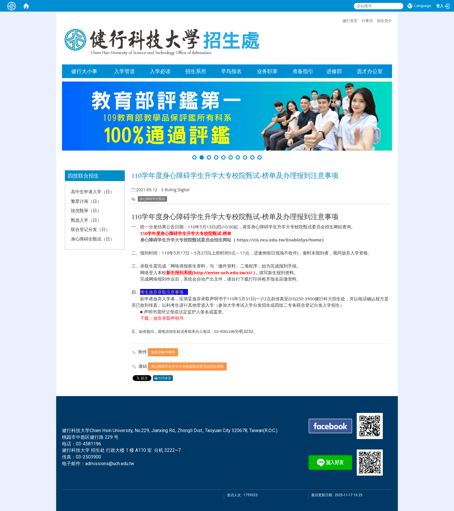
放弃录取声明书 (163, 352)
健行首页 (350, 20)
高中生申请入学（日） (92, 191)
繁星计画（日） (86, 201)
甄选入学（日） (86, 220)
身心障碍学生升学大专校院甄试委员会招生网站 (185, 240)
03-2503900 (88, 457)
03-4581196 (88, 444)
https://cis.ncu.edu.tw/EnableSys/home (279, 240)
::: (339, 20)
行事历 (367, 20)
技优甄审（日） (86, 210)
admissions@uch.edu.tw (109, 463)
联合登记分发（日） (90, 229)
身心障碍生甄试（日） (92, 239)
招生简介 (384, 20)
